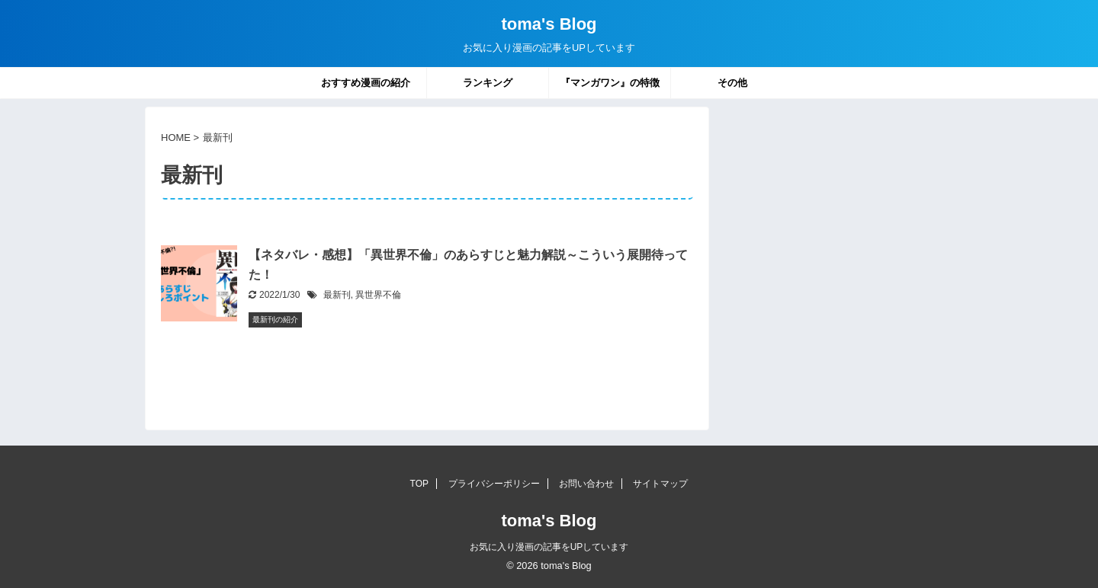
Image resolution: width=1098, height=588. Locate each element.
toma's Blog (548, 24)
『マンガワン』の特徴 (610, 82)
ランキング (487, 82)
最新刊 (337, 294)
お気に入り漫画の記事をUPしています (549, 547)
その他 (732, 82)
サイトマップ (660, 483)
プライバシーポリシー (494, 483)
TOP (419, 483)
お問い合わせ (586, 483)
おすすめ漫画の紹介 (365, 82)
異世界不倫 (378, 294)
